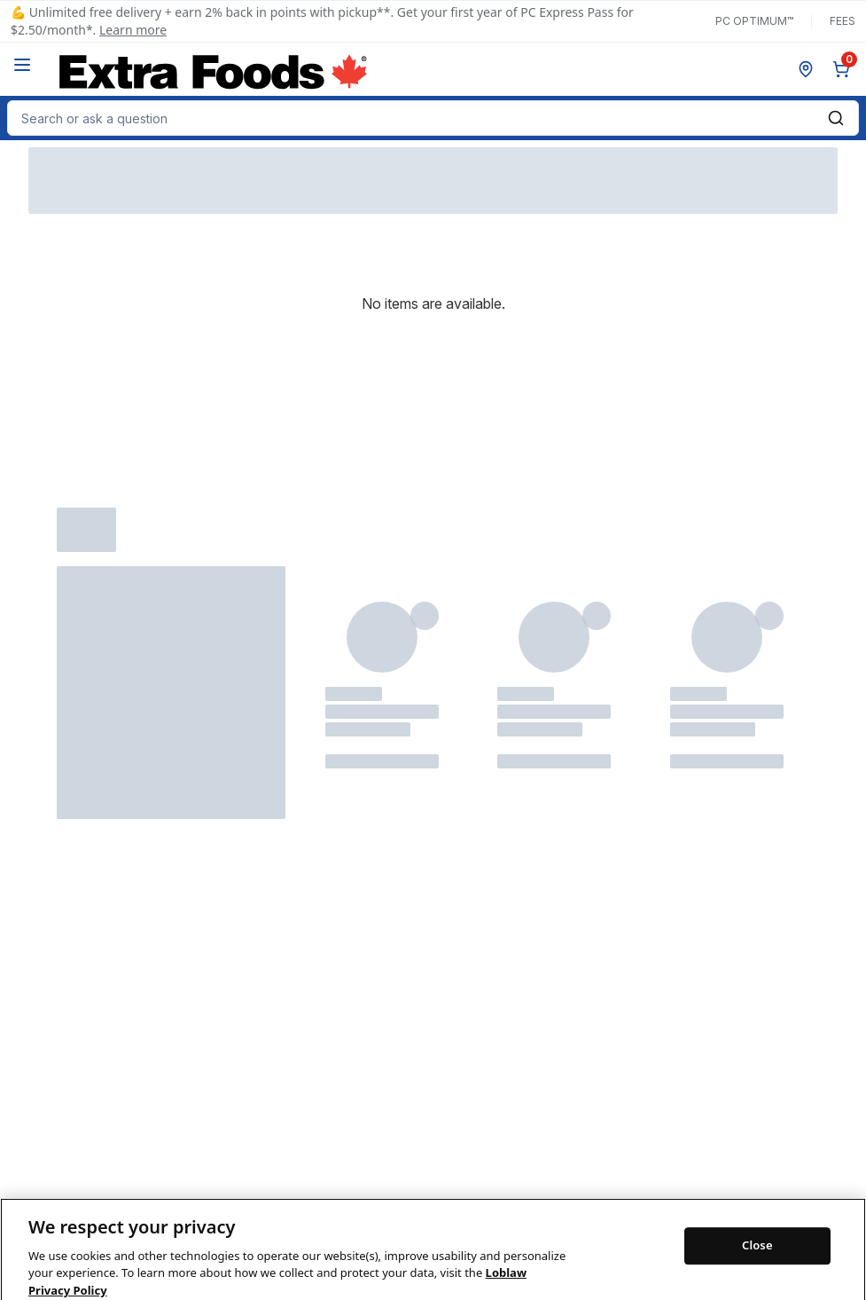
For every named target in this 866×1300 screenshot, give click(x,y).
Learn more (133, 29)
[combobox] (433, 118)
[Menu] (22, 65)
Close (757, 1263)
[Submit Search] (836, 118)
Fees (842, 21)
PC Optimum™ (754, 21)
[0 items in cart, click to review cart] (844, 69)
